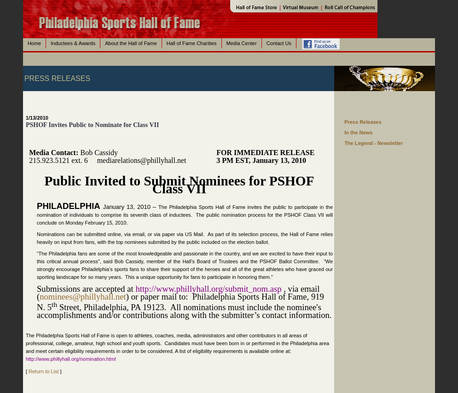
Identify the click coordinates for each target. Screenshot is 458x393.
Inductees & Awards (73, 43)
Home (34, 43)
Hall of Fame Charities (192, 43)
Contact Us (279, 43)
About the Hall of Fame (131, 43)
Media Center (241, 43)
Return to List (43, 371)
